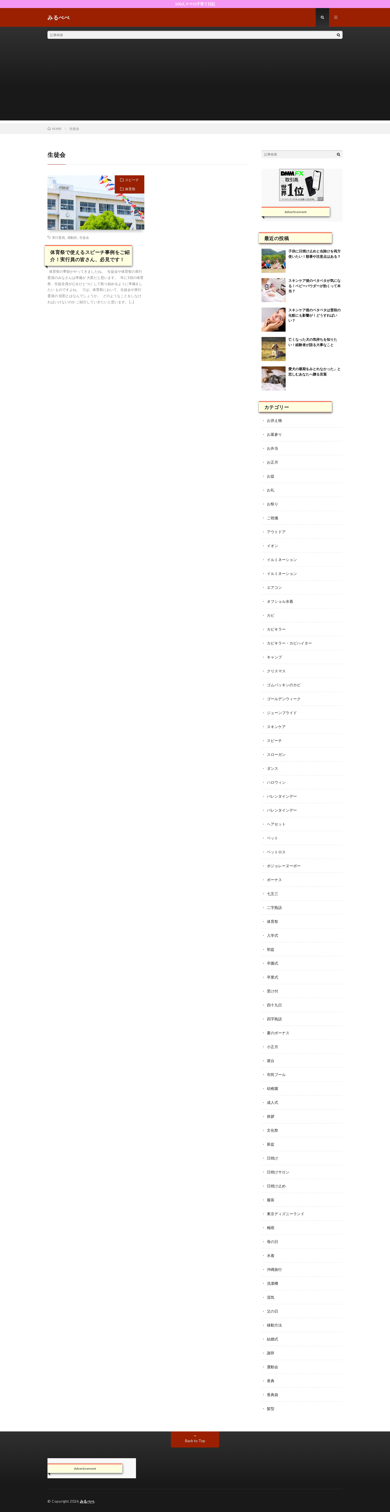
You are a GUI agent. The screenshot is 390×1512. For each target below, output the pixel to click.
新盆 (270, 1144)
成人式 (272, 1102)
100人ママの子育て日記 (195, 4)
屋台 (270, 1060)
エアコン (274, 587)
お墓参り (274, 434)
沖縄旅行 (274, 1269)
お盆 (270, 476)
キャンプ (274, 657)
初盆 (270, 949)
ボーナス (274, 879)
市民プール (276, 1074)
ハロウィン (276, 782)
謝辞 (270, 1353)
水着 (270, 1255)
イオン (272, 545)
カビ (270, 615)
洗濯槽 (272, 1283)
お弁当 (272, 448)
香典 (270, 1380)
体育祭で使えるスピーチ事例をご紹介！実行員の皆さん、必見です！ (90, 255)
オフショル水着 (280, 601)
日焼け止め (276, 1186)
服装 (270, 1200)
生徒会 (84, 237)
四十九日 (274, 1005)
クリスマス (276, 671)
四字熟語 (274, 1019)
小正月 (272, 1046)
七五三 (272, 893)
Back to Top (195, 1440)
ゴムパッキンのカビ (284, 685)
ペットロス (276, 852)
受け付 (272, 991)
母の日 (272, 1241)
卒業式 (272, 977)
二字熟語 (274, 907)
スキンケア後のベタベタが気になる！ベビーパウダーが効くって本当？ (314, 285)
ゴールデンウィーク (284, 698)
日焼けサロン (278, 1172)
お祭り (272, 504)
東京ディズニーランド (285, 1213)
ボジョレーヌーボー (284, 865)
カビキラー (276, 629)
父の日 (272, 1311)
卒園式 (272, 963)
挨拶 (270, 1116)
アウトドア (276, 531)
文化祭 (272, 1130)
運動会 (272, 1367)
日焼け (272, 1158)
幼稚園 (272, 1088)
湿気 (270, 1297)
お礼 (270, 490)
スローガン (276, 754)
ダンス (272, 768)
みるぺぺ (87, 1501)
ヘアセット (276, 824)
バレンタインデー (282, 796)
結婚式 (272, 1339)
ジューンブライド (282, 712)
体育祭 (130, 189)
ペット (272, 838)
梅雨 (270, 1227)
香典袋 (272, 1394)
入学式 (272, 935)
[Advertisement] (195, 83)
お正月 (272, 462)
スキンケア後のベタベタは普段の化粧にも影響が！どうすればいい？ (314, 315)
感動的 (72, 237)
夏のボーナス (278, 1032)
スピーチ (132, 180)
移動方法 (274, 1325)
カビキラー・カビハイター (289, 643)
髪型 (270, 1408)
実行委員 (58, 237)
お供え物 (274, 420)
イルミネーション (282, 559)
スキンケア (276, 726)
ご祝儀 (272, 518)
